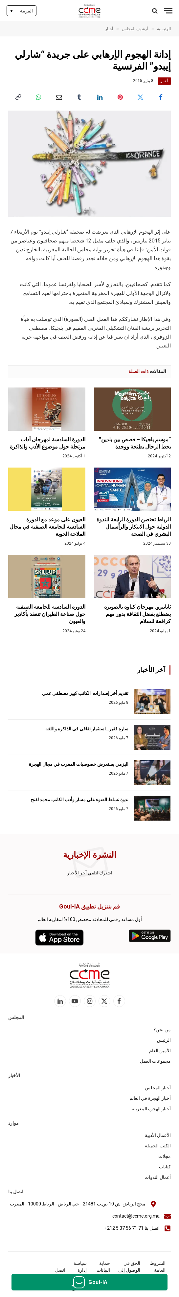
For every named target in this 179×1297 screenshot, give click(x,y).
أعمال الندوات (158, 1177)
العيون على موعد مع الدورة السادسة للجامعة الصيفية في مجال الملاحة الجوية (47, 526)
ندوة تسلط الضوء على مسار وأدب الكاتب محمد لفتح (79, 799)
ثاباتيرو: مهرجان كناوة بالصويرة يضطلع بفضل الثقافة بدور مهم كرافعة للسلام (137, 614)
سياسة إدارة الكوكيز (80, 1270)
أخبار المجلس (158, 1087)
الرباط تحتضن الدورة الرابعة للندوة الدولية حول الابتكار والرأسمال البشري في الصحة (134, 526)
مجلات (164, 1156)
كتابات (165, 1166)
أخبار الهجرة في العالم (150, 1098)
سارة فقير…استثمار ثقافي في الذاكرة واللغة (86, 728)
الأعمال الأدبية (158, 1135)
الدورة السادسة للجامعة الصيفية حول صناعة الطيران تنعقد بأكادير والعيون (49, 614)
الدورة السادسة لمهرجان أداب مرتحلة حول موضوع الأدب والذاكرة (47, 443)
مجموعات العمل (155, 1061)
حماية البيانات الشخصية (101, 1270)
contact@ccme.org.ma (136, 1216)
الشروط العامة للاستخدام (156, 1270)
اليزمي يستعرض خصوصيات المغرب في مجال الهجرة (78, 764)
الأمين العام (160, 1050)
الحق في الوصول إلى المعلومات (129, 1270)
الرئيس (164, 1040)
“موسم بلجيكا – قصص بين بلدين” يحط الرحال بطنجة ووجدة (135, 443)
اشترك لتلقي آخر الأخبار (89, 872)
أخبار (164, 81)
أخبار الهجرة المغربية (151, 1108)
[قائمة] (168, 10)
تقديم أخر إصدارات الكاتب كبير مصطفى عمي (85, 693)
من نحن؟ (162, 1029)
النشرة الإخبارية (89, 855)
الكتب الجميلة (158, 1145)
